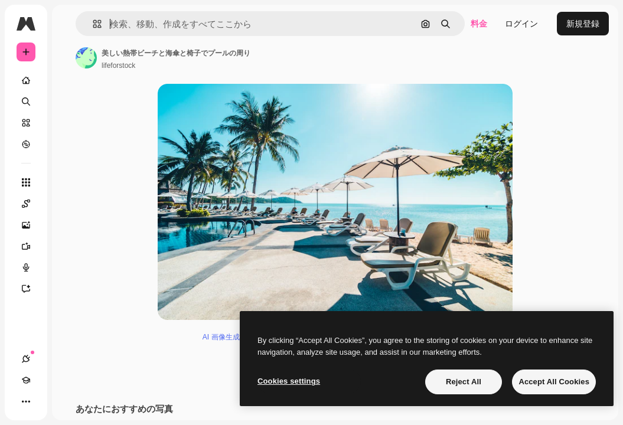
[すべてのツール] (26, 182)
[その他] (26, 401)
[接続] (26, 358)
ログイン (521, 23)
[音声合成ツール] (32, 267)
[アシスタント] (32, 288)
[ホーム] (26, 80)
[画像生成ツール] (32, 224)
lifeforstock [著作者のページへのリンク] (118, 65)
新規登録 (582, 23)
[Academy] (26, 380)
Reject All (463, 381)
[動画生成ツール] (32, 246)
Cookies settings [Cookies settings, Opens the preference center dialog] (288, 381)
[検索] (26, 101)
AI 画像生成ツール (232, 337)
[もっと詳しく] (26, 144)
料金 (479, 23)
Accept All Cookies (553, 381)
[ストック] (26, 122)
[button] (92, 23)
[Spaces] (32, 203)
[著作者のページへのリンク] (86, 57)
